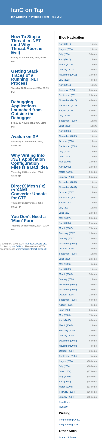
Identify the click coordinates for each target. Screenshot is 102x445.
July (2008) (64, 151)
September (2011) (68, 95)
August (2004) (66, 361)
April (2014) (65, 59)
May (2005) (65, 315)
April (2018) (65, 44)
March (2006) (66, 274)
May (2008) (65, 161)
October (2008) (66, 141)
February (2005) (67, 330)
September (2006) (68, 253)
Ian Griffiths (17, 246)
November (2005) (68, 289)
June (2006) (65, 259)
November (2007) (68, 187)
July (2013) (64, 79)
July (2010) (64, 115)
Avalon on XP (24, 136)
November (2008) (68, 136)
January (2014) (66, 69)
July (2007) (64, 207)
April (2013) (65, 85)
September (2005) (68, 299)
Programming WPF (69, 424)
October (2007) (66, 192)
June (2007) (65, 212)
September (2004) (68, 356)
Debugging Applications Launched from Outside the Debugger (26, 109)
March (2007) (66, 228)
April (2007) (65, 223)
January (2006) (66, 279)
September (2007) (68, 197)
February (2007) (67, 233)
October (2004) (66, 351)
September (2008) (68, 146)
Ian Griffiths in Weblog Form (30, 16)
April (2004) (65, 381)
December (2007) (68, 182)
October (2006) (66, 248)
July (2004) (64, 366)
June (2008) (65, 156)
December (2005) (68, 284)
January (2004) (66, 397)
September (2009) (68, 120)
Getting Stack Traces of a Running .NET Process (25, 77)
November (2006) (68, 243)
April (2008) (65, 166)
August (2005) (66, 305)
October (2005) (66, 294)
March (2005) (66, 325)
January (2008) (66, 177)
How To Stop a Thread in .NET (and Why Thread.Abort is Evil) (26, 44)
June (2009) (65, 126)
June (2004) (65, 371)
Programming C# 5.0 (69, 419)
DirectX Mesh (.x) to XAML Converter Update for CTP (29, 192)
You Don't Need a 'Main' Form (28, 218)
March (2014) (66, 64)
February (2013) (67, 90)
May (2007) (65, 218)
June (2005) (65, 310)
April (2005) (65, 320)
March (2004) (66, 386)
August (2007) (66, 202)
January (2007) (66, 238)
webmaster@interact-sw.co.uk (31, 249)
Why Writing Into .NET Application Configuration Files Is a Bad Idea (29, 161)
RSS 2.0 (56, 16)
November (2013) (68, 74)
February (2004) (67, 391)
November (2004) (68, 345)
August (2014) (66, 49)
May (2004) (65, 376)
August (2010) (66, 110)
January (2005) (66, 335)
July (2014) (64, 54)
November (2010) (68, 100)
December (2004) (68, 340)
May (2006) (65, 264)
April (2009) (65, 131)
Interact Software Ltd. (36, 243)
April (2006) (65, 269)
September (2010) (68, 105)
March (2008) (66, 172)
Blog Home (64, 402)
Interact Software (67, 437)
